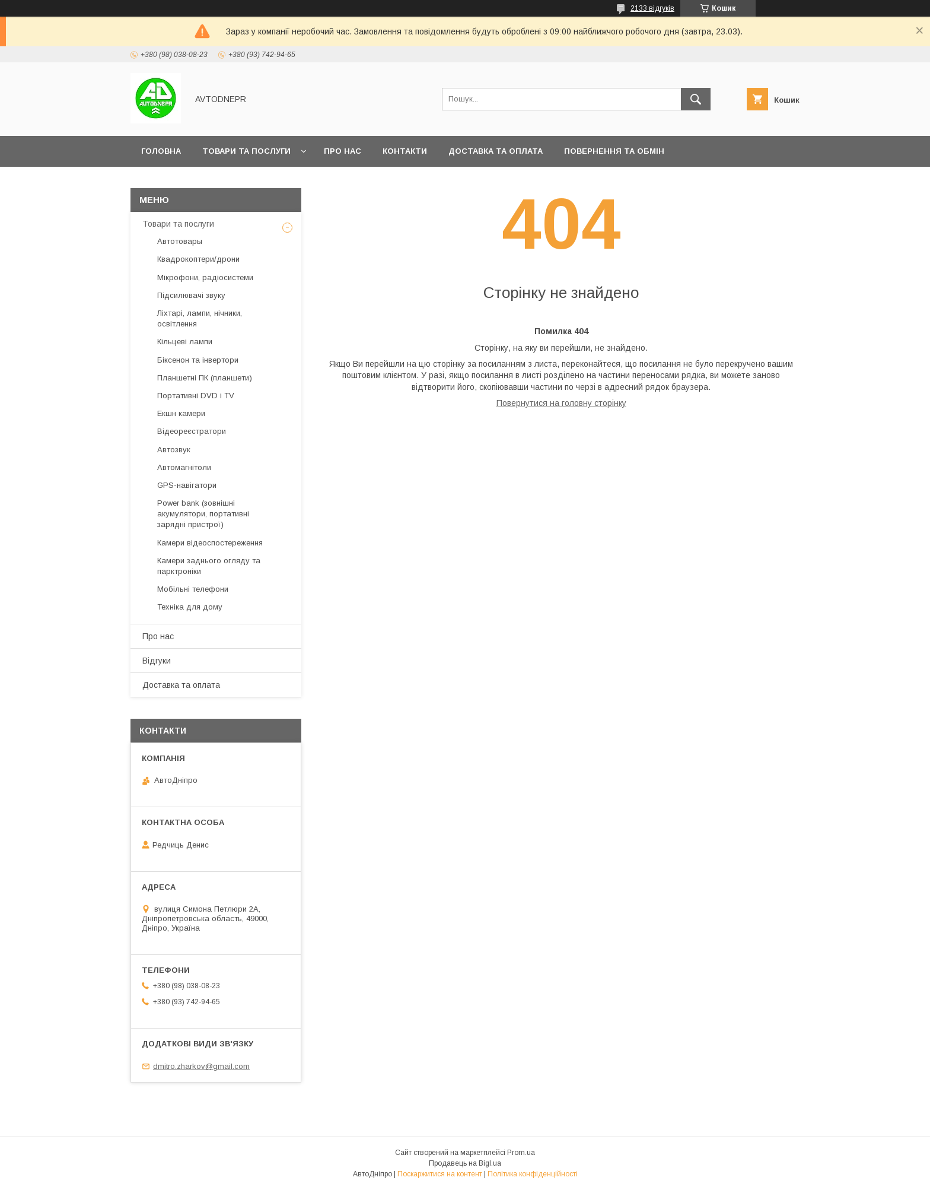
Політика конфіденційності (533, 1174)
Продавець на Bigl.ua (465, 1163)
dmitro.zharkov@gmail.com (201, 1066)
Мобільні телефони (192, 589)
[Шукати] (696, 99)
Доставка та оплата (495, 151)
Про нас (342, 151)
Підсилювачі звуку (191, 295)
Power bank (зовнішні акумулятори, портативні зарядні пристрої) (203, 514)
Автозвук (173, 449)
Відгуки (156, 660)
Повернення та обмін (614, 151)
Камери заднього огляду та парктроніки (208, 566)
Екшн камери (181, 413)
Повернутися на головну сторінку (561, 403)
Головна (161, 151)
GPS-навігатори (186, 485)
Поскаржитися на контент (439, 1174)
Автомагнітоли (184, 467)
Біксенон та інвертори (197, 360)
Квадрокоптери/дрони (198, 259)
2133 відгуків (652, 8)
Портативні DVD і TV (195, 395)
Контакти (405, 151)
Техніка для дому (189, 606)
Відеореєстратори (191, 431)
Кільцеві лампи (184, 341)
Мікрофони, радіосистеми (205, 277)
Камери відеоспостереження (210, 542)
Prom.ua (521, 1152)
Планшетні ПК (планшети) (204, 377)
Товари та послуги (246, 151)
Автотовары (179, 241)
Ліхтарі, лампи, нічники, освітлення (199, 318)
